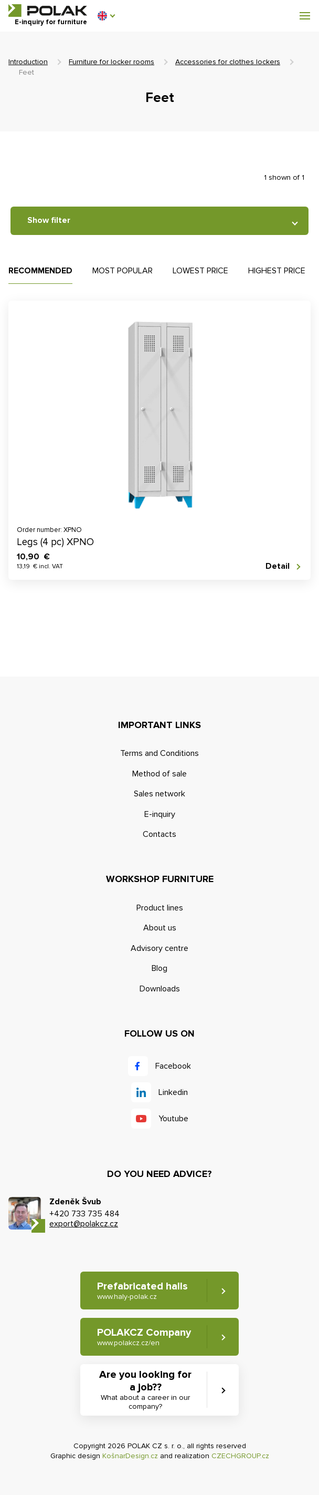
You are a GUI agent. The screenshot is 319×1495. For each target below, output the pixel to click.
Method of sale (159, 774)
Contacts (159, 834)
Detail (277, 566)
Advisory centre (159, 948)
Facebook (173, 1066)
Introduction (28, 61)
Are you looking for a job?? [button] (145, 1389)
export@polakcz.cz (83, 1223)
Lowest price (200, 270)
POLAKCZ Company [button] (144, 1337)
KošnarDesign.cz (130, 1455)
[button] (106, 16)
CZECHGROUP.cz (240, 1455)
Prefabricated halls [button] (142, 1291)
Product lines (159, 908)
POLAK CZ (47, 10)
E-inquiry (159, 814)
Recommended (40, 270)
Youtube (173, 1118)
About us (159, 928)
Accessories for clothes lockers (227, 61)
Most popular (122, 270)
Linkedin (173, 1092)
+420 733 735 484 (84, 1214)
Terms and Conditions (159, 753)
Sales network (159, 794)
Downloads (160, 989)
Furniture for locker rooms (111, 61)
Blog (159, 968)
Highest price (276, 270)
